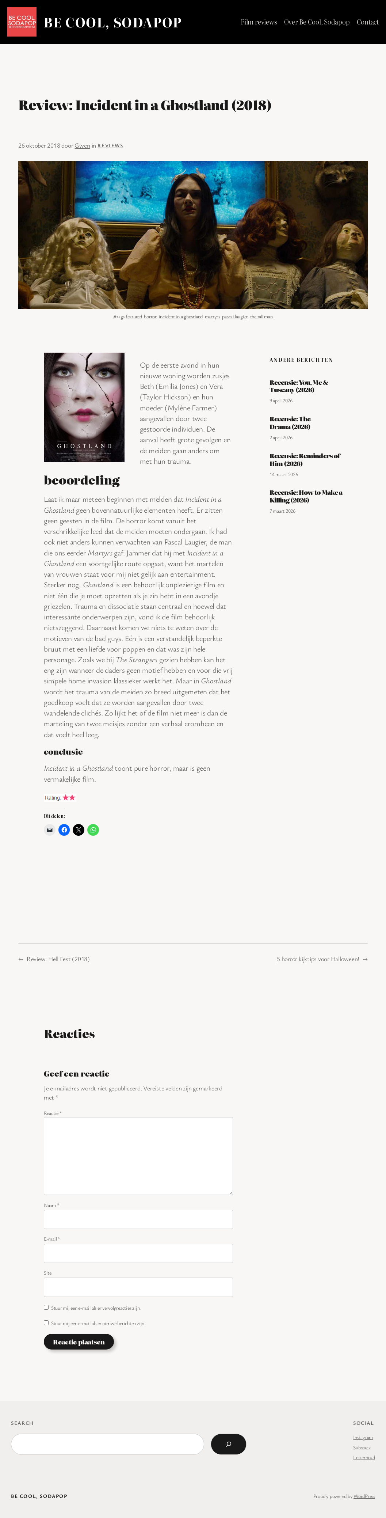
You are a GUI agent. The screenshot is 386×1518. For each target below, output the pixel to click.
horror (150, 316)
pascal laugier (235, 316)
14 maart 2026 (284, 474)
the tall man (261, 316)
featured (134, 316)
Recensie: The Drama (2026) (290, 422)
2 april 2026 (281, 437)
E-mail (52, 1238)
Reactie (53, 1112)
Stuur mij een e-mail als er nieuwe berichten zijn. (98, 1323)
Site (47, 1272)
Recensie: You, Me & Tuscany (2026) (299, 386)
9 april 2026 (281, 400)
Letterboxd (364, 1457)
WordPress (364, 1495)
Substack (361, 1447)
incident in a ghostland (181, 316)
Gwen (82, 145)
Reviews (110, 145)
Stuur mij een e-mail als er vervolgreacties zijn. (96, 1307)
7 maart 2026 (282, 510)
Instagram (363, 1437)
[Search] (228, 1444)
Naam (52, 1205)
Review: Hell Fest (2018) (58, 959)
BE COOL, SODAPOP (112, 21)
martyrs (212, 316)
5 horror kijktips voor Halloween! (318, 959)
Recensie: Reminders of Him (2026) (305, 459)
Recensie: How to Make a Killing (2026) (306, 496)
